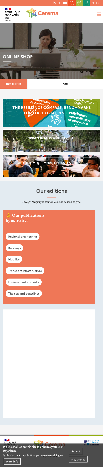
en (97, 2)
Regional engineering (22, 236)
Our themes (13, 83)
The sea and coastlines (23, 293)
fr (93, 2)
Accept (75, 451)
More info (12, 461)
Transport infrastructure (25, 271)
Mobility (14, 259)
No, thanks (78, 459)
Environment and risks (23, 282)
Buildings (14, 248)
